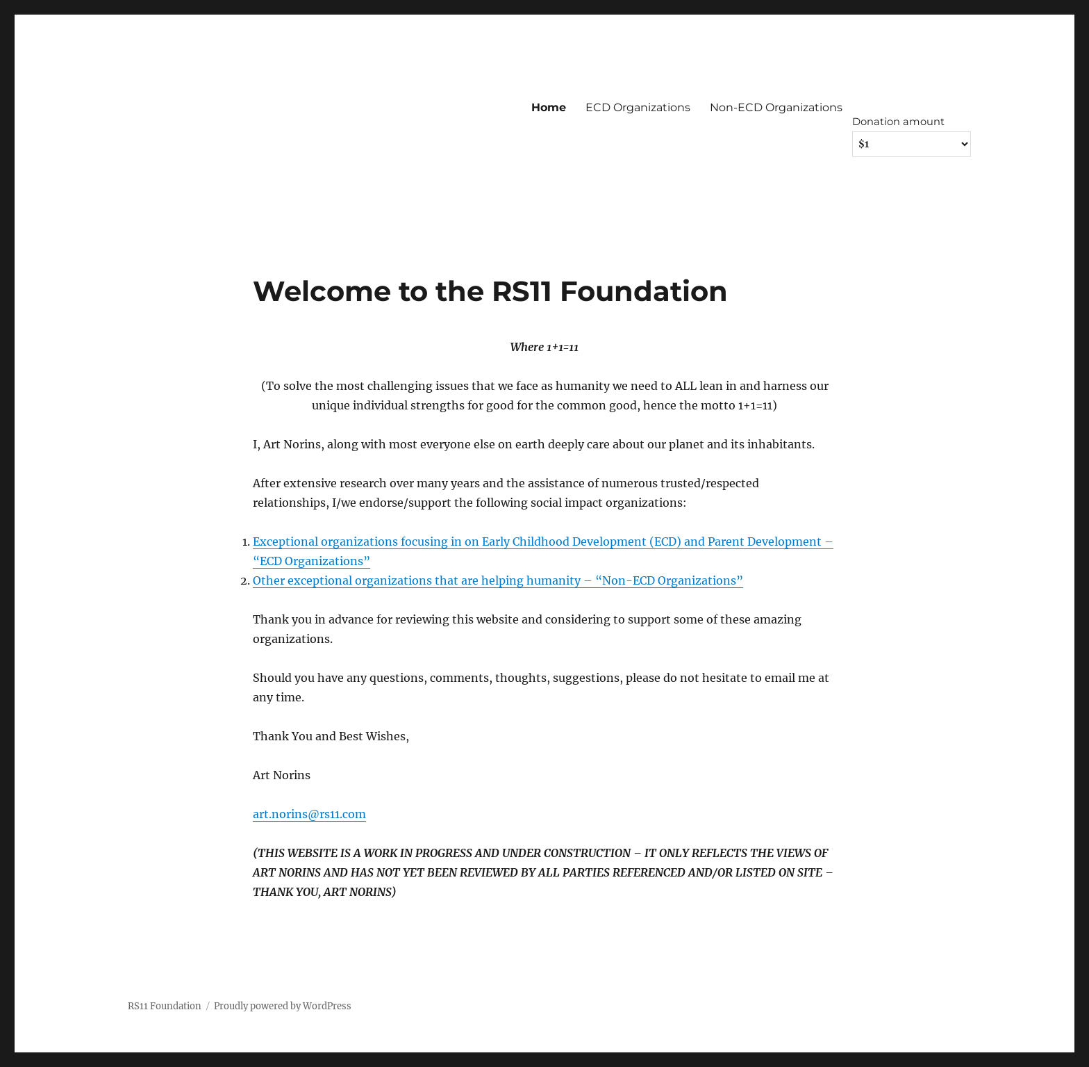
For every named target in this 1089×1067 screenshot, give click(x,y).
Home (548, 107)
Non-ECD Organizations (776, 107)
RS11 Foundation (164, 1006)
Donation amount (898, 121)
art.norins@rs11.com (309, 814)
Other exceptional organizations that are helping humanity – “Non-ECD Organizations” (498, 580)
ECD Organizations (637, 107)
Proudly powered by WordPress (282, 1006)
